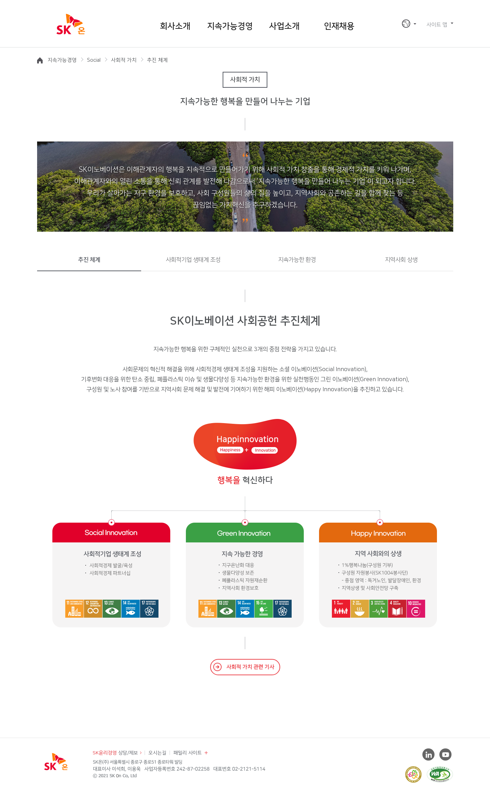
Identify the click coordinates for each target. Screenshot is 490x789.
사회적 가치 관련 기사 (250, 667)
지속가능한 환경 (297, 260)
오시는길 (157, 753)
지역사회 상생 (401, 260)
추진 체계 (89, 260)
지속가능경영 (230, 26)
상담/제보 (115, 753)
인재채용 (339, 26)
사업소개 (284, 26)
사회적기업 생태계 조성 (193, 260)
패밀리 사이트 (187, 753)
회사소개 (175, 26)
